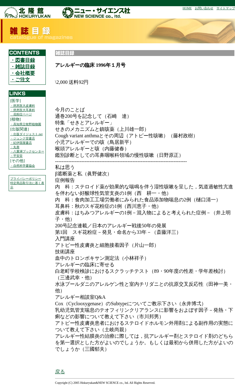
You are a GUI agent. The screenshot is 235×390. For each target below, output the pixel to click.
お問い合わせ (204, 8)
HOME (187, 8)
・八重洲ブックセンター (27, 151)
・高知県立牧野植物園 (25, 124)
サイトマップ (225, 8)
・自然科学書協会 (22, 165)
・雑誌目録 (22, 66)
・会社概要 (22, 73)
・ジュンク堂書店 (22, 138)
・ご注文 (20, 79)
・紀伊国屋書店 (21, 142)
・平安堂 (16, 155)
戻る (60, 371)
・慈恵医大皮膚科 (22, 105)
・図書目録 (22, 60)
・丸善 (14, 147)
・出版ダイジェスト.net (26, 134)
